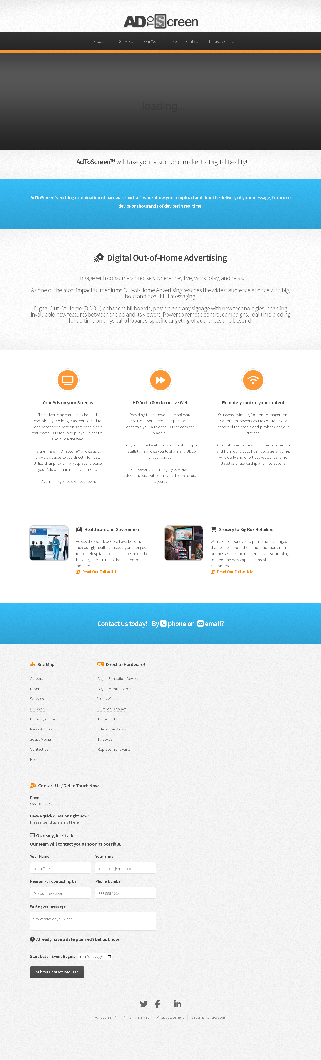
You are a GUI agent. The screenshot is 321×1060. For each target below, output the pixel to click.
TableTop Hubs (110, 719)
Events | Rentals (184, 41)
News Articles (41, 729)
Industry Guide (221, 41)
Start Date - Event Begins (71, 956)
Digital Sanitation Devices (118, 678)
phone (173, 623)
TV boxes (104, 739)
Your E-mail (105, 856)
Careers (36, 678)
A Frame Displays (111, 708)
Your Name (39, 856)
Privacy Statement (170, 1017)
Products (100, 41)
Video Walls (107, 698)
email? (210, 623)
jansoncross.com (214, 1017)
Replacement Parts (113, 749)
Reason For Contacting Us (53, 881)
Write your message (48, 906)
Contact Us (39, 749)
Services (126, 41)
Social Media (40, 739)
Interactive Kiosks (112, 729)
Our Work (152, 41)
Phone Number (108, 881)
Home (35, 759)
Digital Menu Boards (114, 688)
